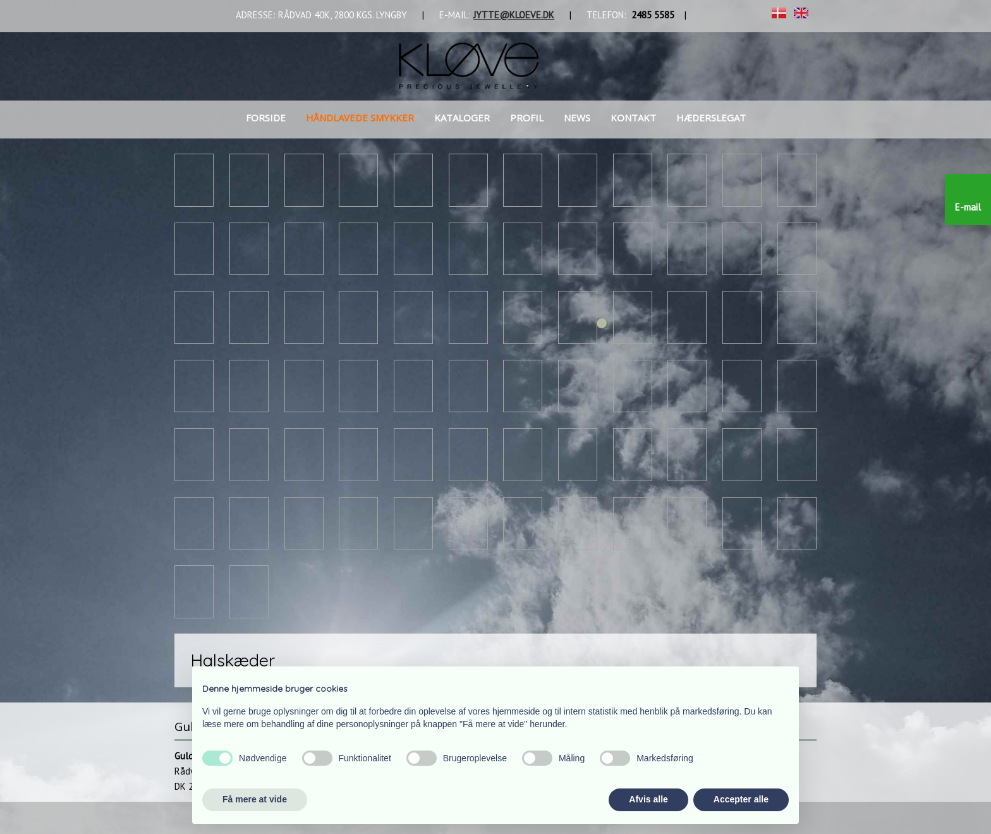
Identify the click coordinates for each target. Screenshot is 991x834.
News (577, 117)
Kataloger (462, 117)
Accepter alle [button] (741, 799)
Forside (266, 117)
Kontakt (633, 117)
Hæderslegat (711, 117)
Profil (527, 117)
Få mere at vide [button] (254, 799)
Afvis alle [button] (648, 799)
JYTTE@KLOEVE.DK (513, 15)
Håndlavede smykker (360, 117)
